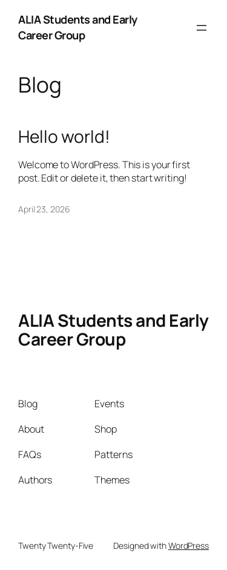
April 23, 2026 (44, 209)
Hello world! (64, 136)
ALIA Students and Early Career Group (77, 27)
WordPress (188, 545)
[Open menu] (201, 28)
